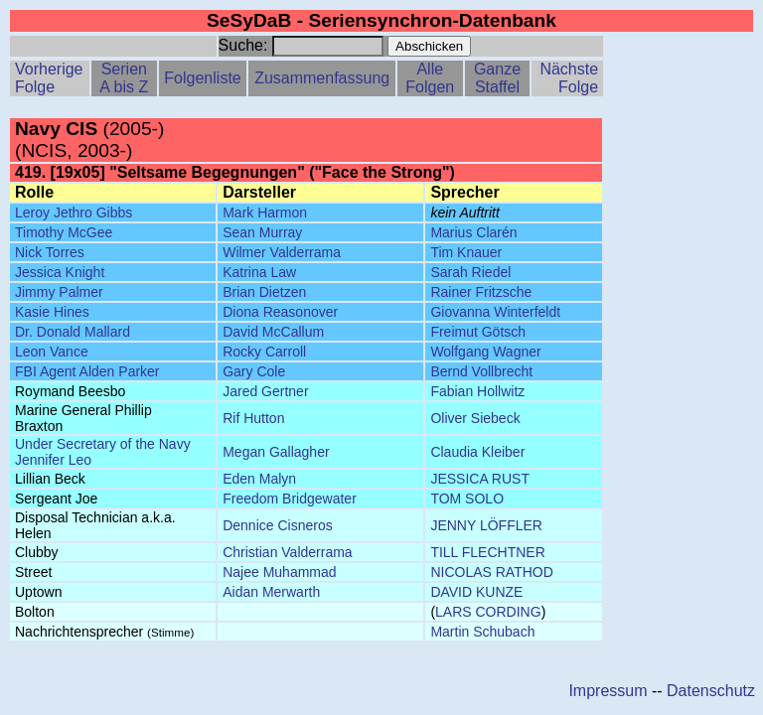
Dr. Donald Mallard (72, 332)
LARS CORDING (488, 612)
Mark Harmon (265, 212)
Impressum (607, 690)
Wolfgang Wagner (485, 351)
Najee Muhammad (279, 572)
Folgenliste (202, 78)
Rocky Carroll (264, 351)
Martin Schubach (482, 632)
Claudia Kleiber (477, 452)
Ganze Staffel (497, 78)
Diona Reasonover (280, 312)
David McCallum (273, 332)
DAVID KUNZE (476, 592)
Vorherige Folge (49, 78)
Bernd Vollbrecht (481, 371)
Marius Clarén (473, 232)
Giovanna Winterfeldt (495, 312)
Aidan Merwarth (271, 592)
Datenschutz (711, 690)
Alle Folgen (429, 78)
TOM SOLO (467, 498)
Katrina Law (259, 272)
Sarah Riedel (470, 272)
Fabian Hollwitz (477, 391)
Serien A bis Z (123, 78)
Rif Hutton (253, 418)
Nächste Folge (568, 78)
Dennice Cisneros (278, 525)
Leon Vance (51, 351)
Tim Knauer (466, 252)
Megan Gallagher (276, 452)
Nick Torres (49, 252)
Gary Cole (254, 371)
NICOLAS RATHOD (491, 572)
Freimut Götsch (478, 332)
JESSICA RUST (480, 479)
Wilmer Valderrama (282, 252)
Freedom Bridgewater (290, 498)
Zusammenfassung (321, 78)
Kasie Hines (52, 312)
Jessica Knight (59, 272)
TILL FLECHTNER (487, 552)
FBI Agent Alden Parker (87, 371)
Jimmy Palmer (59, 292)
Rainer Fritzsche (481, 292)
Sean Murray (262, 232)
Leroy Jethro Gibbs (73, 212)
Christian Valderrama (287, 552)
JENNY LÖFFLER (486, 525)
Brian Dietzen (264, 292)
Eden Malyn (259, 479)
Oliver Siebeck (475, 418)
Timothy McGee (63, 232)
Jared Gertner (265, 391)
